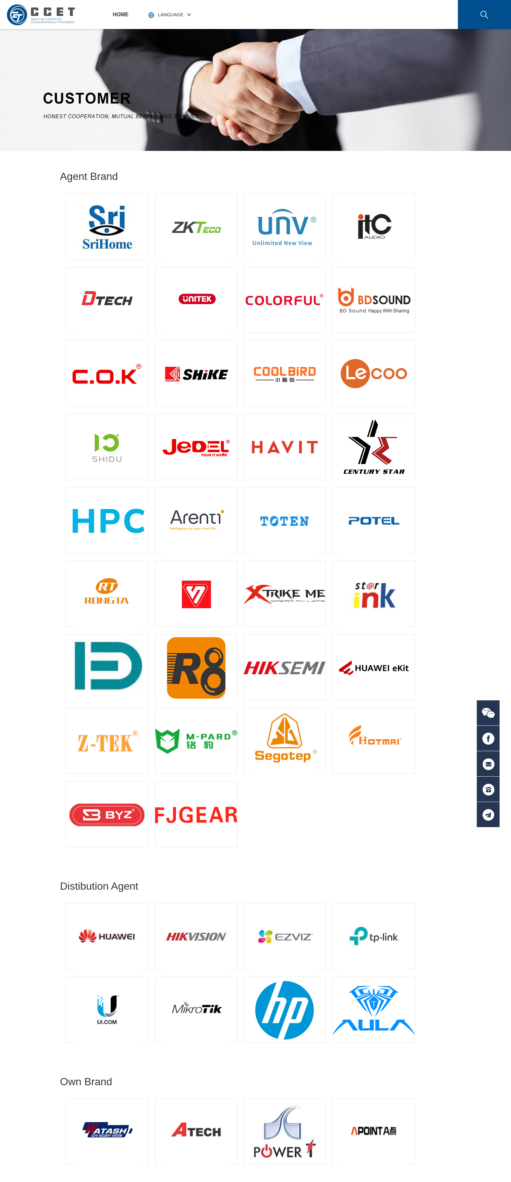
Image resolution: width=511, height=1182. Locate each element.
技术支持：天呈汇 (433, 1164)
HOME (120, 14)
